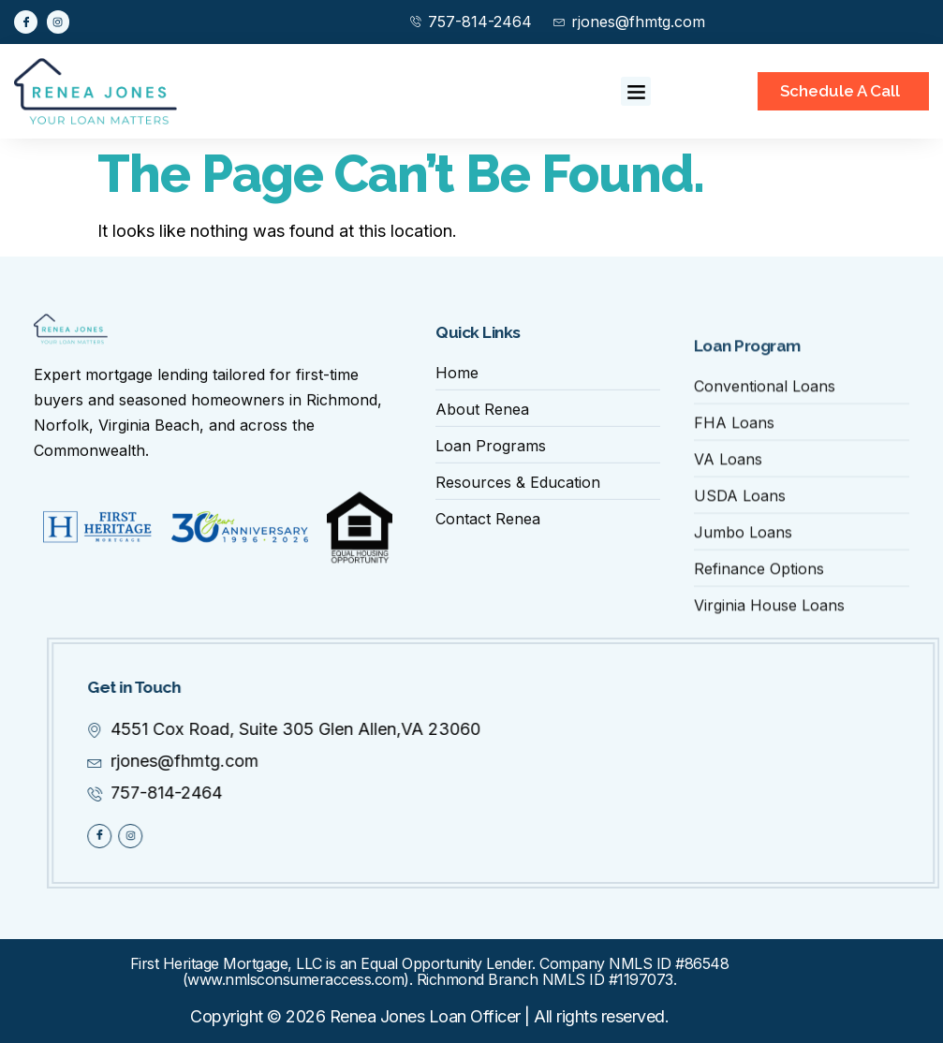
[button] (636, 92)
